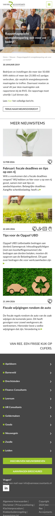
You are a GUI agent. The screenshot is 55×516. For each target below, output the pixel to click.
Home (5, 57)
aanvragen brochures (27, 471)
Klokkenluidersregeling (14, 512)
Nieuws (12, 57)
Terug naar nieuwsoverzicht (21, 109)
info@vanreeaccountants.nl (37, 483)
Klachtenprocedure (13, 508)
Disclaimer (8, 505)
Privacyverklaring (24, 505)
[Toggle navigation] (49, 4)
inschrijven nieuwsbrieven (27, 461)
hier (10, 101)
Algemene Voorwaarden (15, 501)
